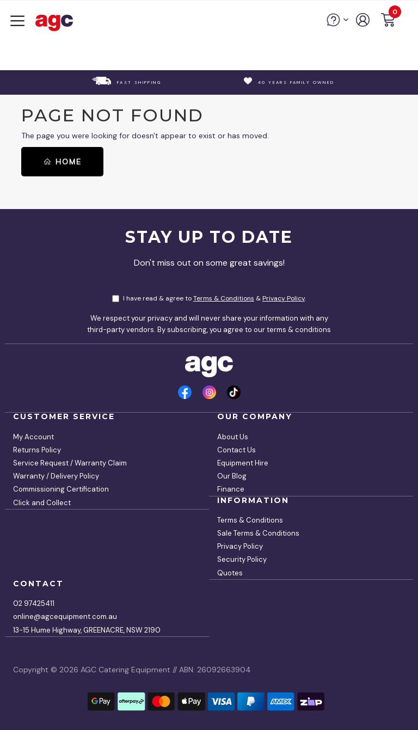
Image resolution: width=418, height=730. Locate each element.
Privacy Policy (283, 298)
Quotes (230, 573)
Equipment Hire (242, 463)
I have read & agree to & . (209, 298)
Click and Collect (42, 502)
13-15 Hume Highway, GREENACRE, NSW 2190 (87, 630)
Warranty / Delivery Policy (56, 476)
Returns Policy (37, 450)
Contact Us (236, 450)
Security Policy (242, 559)
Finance (230, 489)
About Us (232, 436)
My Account (33, 436)
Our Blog (232, 476)
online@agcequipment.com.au (65, 616)
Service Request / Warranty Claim (70, 463)
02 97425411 (33, 603)
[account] (363, 24)
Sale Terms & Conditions (258, 533)
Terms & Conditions (223, 298)
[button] (388, 21)
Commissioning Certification (61, 489)
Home (62, 162)
